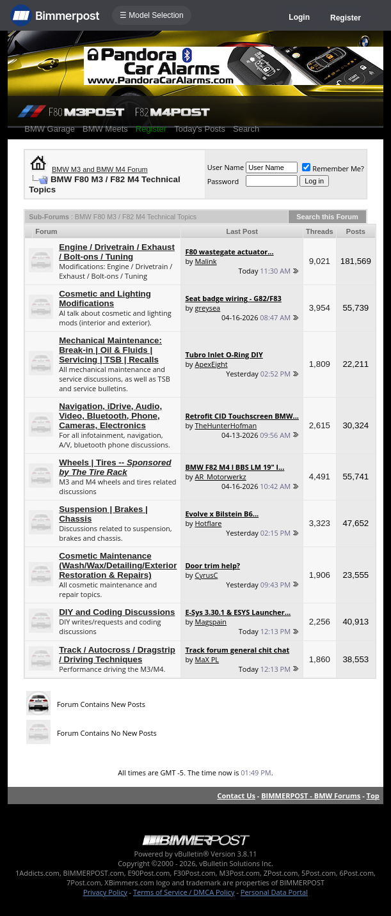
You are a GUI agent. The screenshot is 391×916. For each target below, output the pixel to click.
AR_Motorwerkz (220, 476)
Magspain (211, 621)
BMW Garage (49, 129)
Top (373, 795)
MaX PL (207, 659)
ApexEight (211, 364)
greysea (208, 308)
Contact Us (236, 795)
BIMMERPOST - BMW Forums (310, 795)
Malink (206, 261)
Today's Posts (199, 129)
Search (246, 129)
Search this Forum (327, 217)
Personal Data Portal (274, 892)
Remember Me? (333, 168)
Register (345, 17)
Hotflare (208, 523)
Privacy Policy (105, 892)
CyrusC (206, 575)
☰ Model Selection (152, 15)
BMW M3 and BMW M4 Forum (100, 169)
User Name (225, 167)
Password (223, 181)
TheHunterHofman (226, 425)
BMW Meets (105, 129)
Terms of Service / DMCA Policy (184, 892)
